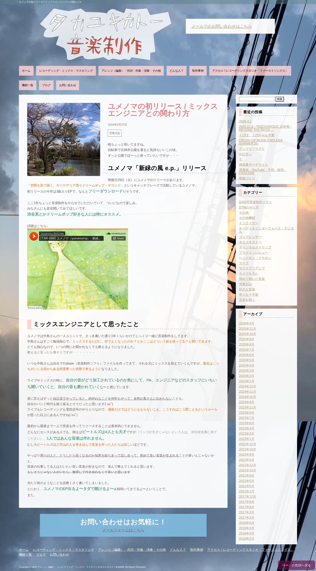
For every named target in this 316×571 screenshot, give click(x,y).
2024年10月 (247, 397)
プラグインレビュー (253, 252)
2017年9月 (247, 502)
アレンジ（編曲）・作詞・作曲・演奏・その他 (131, 70)
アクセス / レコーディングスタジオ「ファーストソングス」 (250, 70)
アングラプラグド (252, 149)
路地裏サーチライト (253, 164)
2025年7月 (247, 349)
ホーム (26, 70)
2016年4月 (247, 528)
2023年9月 (247, 412)
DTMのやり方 (249, 207)
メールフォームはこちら (123, 530)
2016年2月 (247, 538)
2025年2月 (247, 376)
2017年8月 (247, 507)
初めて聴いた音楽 (252, 279)
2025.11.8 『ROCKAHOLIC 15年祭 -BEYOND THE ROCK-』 (265, 128)
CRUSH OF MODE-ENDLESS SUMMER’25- (261, 142)
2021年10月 (247, 470)
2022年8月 (247, 454)
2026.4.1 (245, 121)
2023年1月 (247, 439)
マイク (244, 263)
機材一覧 (27, 85)
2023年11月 (247, 407)
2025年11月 (247, 328)
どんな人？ (176, 70)
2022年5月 (247, 460)
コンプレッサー (250, 237)
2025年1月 (247, 381)
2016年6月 (247, 523)
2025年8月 (247, 344)
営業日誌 (114, 133)
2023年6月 (247, 423)
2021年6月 (247, 481)
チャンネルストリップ (255, 247)
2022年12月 (247, 444)
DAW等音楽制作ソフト (255, 202)
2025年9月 (247, 339)
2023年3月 (247, 433)
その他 (244, 212)
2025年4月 (247, 365)
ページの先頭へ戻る (296, 565)
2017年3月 (247, 512)
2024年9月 (247, 402)
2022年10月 (247, 449)
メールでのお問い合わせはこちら (221, 26)
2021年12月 (247, 465)
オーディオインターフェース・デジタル (266, 230)
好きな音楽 (247, 289)
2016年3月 (247, 533)
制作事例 (198, 70)
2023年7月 (247, 418)
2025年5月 (247, 360)
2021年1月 (247, 491)
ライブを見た (248, 273)
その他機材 (247, 218)
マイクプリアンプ (252, 268)
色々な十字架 (248, 294)
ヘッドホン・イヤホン (255, 258)
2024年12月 (247, 386)
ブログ (46, 85)
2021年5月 (247, 486)
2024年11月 (247, 391)
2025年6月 (247, 355)
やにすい (245, 154)
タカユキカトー (250, 242)
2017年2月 (247, 517)
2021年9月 (247, 475)
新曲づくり (247, 178)
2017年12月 (247, 496)
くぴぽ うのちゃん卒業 (256, 135)
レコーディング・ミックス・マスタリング (66, 70)
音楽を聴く (247, 300)
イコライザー (248, 223)
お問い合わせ (67, 85)
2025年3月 (247, 370)
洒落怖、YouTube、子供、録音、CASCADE (263, 171)
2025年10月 (247, 334)
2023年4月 (247, 428)
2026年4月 (247, 323)
